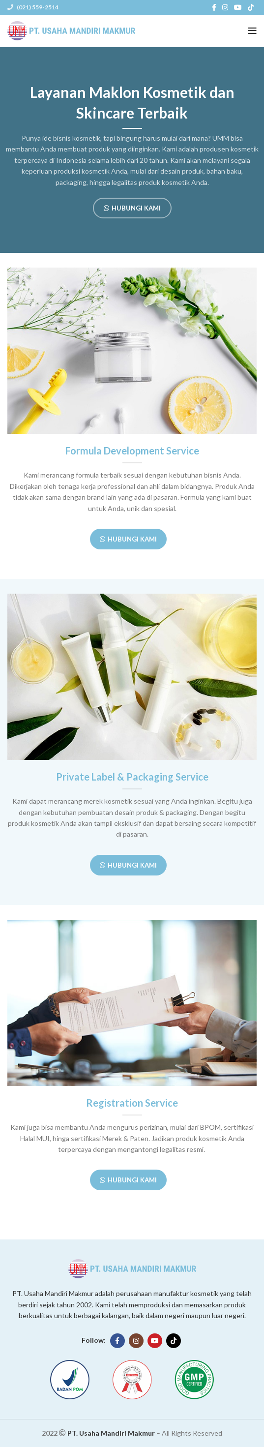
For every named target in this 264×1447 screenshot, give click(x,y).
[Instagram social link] (225, 7)
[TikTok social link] (251, 7)
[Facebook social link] (214, 7)
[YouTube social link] (238, 7)
